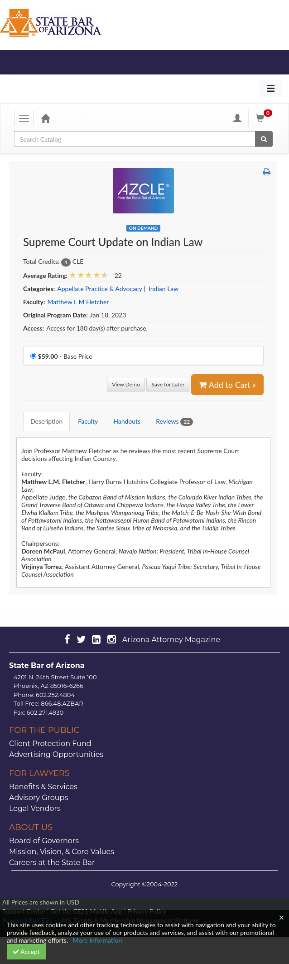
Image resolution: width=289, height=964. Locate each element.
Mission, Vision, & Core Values (61, 851)
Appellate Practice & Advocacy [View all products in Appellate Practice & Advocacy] (99, 288)
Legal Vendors (35, 808)
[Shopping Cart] (265, 118)
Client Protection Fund (50, 743)
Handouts (126, 421)
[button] (266, 172)
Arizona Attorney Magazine (171, 639)
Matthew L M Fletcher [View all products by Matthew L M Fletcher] (78, 302)
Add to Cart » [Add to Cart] (227, 385)
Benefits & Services (43, 786)
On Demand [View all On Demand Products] (143, 228)
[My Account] (237, 118)
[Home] (45, 118)
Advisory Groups (38, 797)
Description (46, 421)
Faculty (88, 421)
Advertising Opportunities (56, 754)
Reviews (174, 421)
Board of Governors (44, 840)
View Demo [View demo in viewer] (126, 384)
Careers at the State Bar (52, 862)
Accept (26, 951)
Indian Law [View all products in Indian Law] (163, 288)
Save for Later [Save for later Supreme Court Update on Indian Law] (167, 384)
